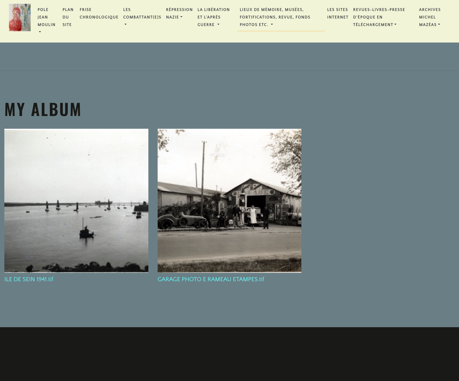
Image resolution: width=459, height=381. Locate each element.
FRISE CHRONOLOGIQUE (99, 14)
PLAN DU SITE (68, 17)
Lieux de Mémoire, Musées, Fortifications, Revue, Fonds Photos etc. (275, 17)
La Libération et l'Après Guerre (214, 17)
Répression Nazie (179, 14)
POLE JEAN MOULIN (47, 17)
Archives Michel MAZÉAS (430, 17)
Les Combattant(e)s (142, 14)
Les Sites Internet (338, 14)
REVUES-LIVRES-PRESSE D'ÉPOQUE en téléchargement (379, 17)
